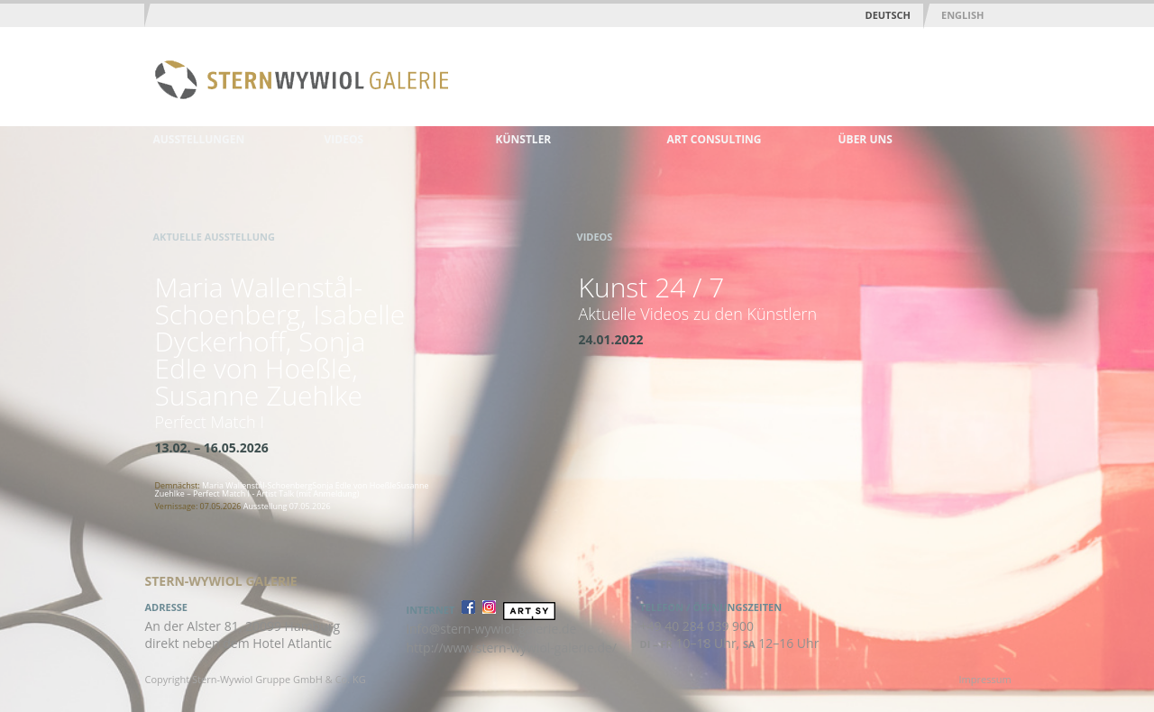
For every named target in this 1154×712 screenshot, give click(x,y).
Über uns (865, 139)
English (962, 15)
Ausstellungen (199, 139)
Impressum (985, 679)
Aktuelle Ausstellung (214, 236)
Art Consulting (714, 139)
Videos (344, 139)
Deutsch (888, 15)
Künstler (524, 139)
